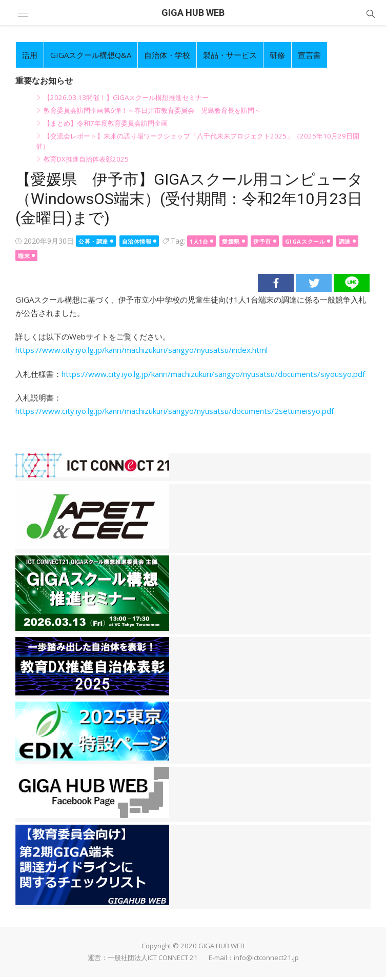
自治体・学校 (167, 55)
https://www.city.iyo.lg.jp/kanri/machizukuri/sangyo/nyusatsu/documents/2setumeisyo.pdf (174, 411)
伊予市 (262, 241)
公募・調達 (93, 241)
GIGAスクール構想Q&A (90, 55)
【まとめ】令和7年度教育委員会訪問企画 (106, 123)
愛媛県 (231, 241)
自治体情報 (137, 241)
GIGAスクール (305, 241)
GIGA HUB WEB (193, 12)
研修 (277, 55)
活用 (29, 55)
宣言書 (309, 55)
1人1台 (199, 241)
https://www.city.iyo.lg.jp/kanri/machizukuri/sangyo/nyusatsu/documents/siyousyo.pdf (213, 374)
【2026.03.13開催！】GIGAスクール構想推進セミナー (126, 97)
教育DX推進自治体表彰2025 (86, 159)
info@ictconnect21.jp (266, 957)
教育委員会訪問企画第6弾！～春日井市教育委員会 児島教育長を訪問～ (152, 110)
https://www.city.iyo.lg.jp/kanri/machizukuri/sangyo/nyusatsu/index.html (141, 350)
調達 (345, 241)
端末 (24, 256)
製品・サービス (230, 55)
